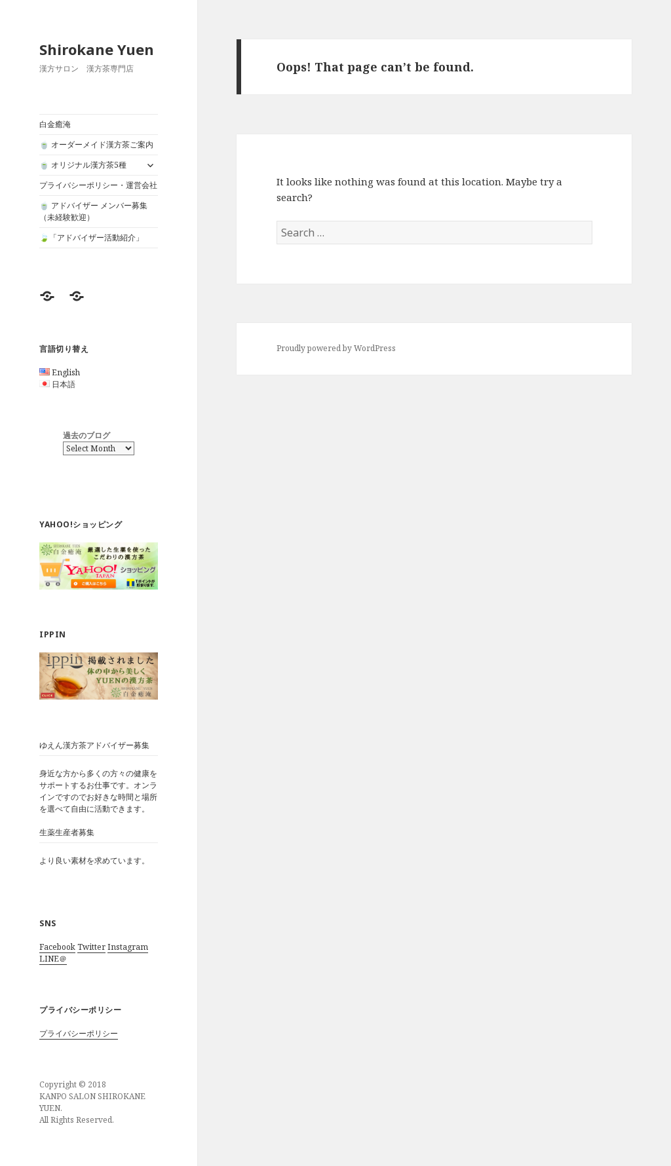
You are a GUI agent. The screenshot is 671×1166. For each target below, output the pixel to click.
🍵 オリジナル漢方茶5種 (82, 164)
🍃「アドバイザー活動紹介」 (91, 237)
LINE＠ (53, 958)
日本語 (63, 384)
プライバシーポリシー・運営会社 (98, 185)
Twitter (91, 946)
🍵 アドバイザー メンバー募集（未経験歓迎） (93, 211)
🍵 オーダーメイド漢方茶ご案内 (96, 144)
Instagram (127, 946)
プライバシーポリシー (78, 1033)
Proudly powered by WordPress (336, 348)
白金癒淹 (55, 124)
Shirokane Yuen (96, 49)
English (66, 372)
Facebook (57, 946)
